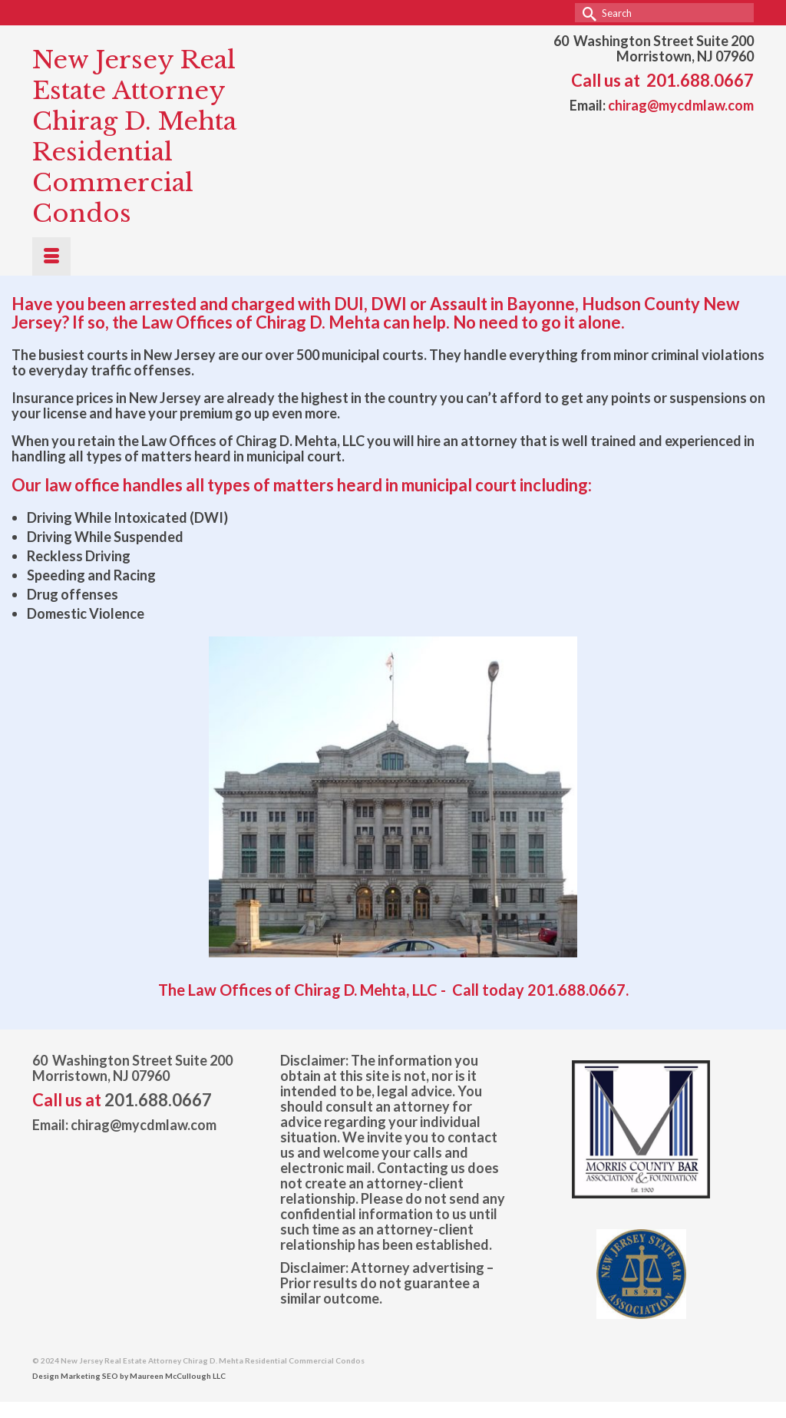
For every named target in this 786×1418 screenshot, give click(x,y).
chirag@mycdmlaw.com (681, 105)
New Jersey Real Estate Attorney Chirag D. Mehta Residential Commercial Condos (134, 137)
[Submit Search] (586, 12)
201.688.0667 (700, 80)
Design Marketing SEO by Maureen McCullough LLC (129, 1375)
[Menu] (51, 256)
